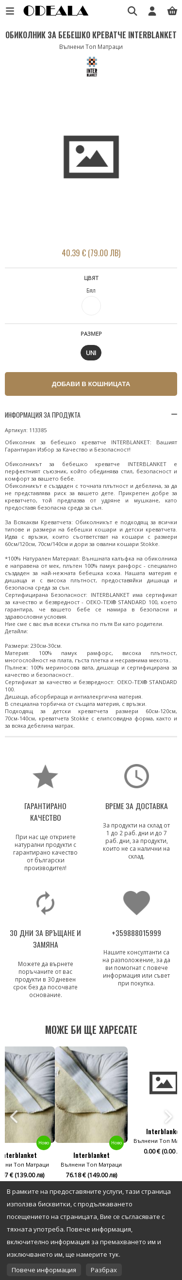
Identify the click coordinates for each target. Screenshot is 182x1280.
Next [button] (167, 1116)
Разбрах (104, 1269)
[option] (91, 158)
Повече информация (44, 1269)
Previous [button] (14, 1116)
